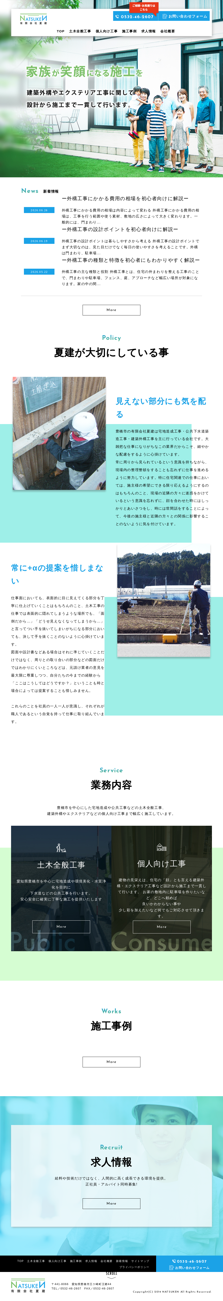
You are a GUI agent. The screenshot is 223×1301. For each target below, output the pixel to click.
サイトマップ (140, 1261)
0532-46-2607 (134, 17)
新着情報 (122, 1261)
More (111, 310)
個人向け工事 (107, 31)
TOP (61, 31)
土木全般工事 (80, 31)
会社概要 (167, 31)
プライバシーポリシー (134, 1267)
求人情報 (148, 31)
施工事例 (129, 31)
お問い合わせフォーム (185, 16)
